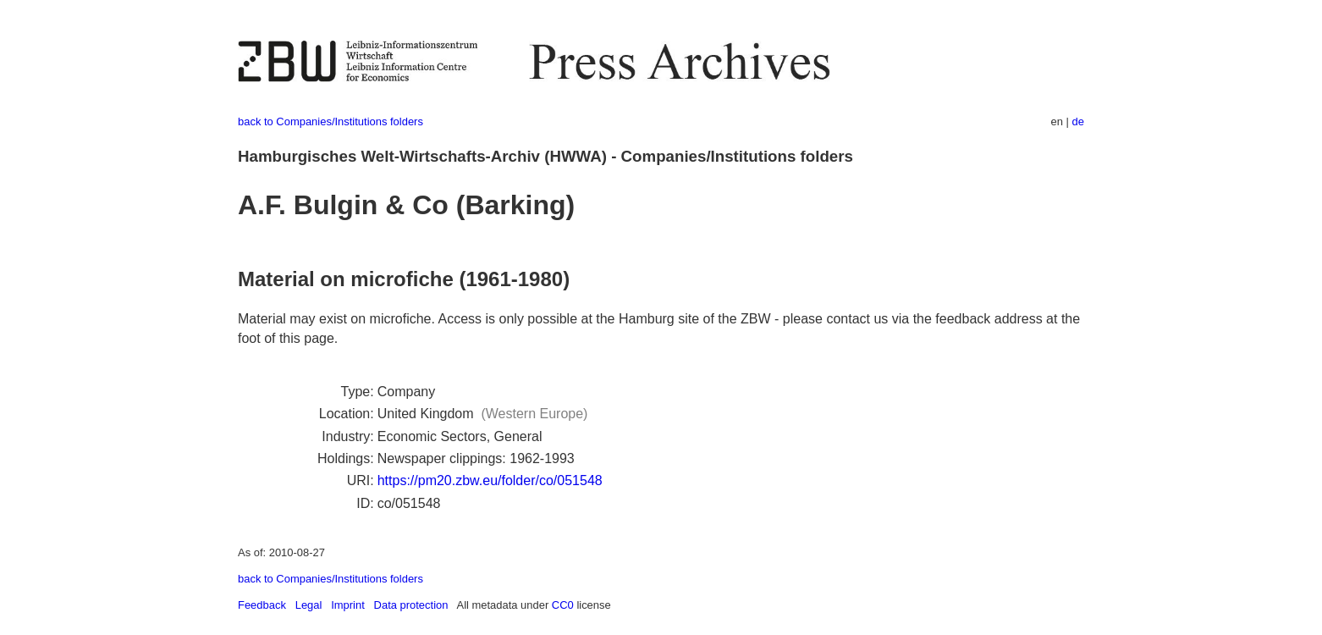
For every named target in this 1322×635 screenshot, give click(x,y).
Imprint (348, 605)
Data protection (411, 605)
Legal (308, 605)
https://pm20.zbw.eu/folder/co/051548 (490, 480)
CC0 (563, 605)
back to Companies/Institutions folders (330, 121)
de (1078, 121)
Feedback (262, 605)
